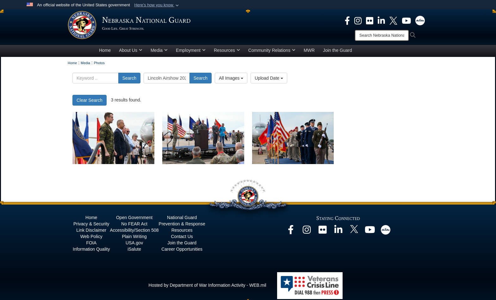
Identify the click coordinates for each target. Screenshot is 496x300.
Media (159, 51)
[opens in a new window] (347, 20)
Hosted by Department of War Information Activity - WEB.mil (207, 286)
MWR (309, 51)
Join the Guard (337, 51)
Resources (227, 51)
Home (105, 51)
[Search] (382, 35)
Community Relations (271, 51)
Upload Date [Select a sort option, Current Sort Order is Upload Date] (269, 79)
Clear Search (89, 101)
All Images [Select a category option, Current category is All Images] (231, 79)
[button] (157, 5)
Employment (191, 51)
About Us (130, 51)
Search (129, 79)
